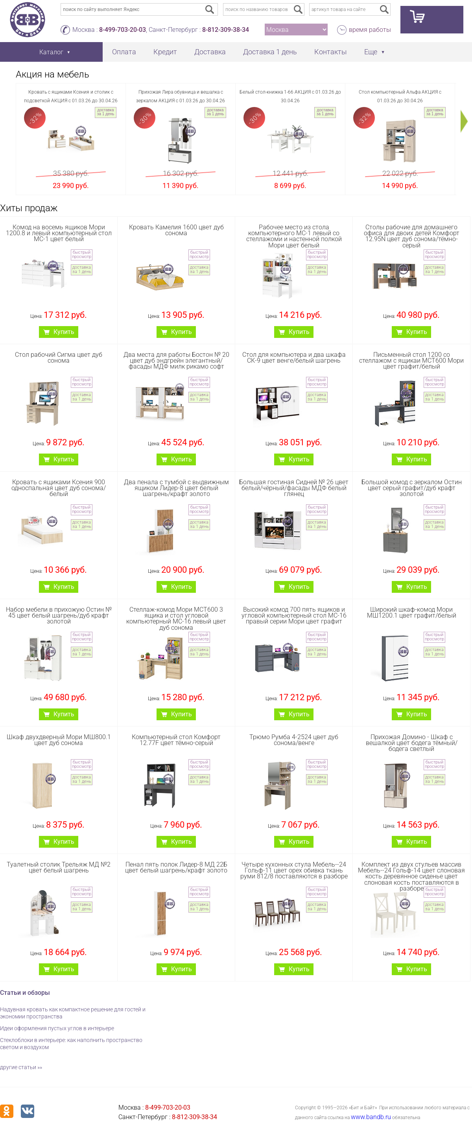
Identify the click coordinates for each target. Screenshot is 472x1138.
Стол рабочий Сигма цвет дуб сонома (58, 357)
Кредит (165, 52)
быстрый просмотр (81, 254)
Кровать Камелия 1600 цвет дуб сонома (176, 230)
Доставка (210, 52)
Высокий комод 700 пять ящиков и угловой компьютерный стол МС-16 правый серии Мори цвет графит (294, 615)
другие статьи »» (21, 1067)
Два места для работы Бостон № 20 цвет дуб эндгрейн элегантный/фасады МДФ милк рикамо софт (176, 360)
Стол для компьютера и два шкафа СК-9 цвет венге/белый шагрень (294, 357)
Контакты (330, 52)
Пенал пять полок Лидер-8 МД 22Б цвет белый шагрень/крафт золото (176, 867)
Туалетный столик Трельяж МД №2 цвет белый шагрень (59, 867)
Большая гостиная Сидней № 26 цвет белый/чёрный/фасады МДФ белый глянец (293, 488)
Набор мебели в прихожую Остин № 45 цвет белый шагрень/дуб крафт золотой (59, 615)
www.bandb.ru (371, 1117)
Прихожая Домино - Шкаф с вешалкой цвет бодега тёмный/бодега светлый (411, 743)
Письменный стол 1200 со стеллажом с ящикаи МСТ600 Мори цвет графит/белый (411, 360)
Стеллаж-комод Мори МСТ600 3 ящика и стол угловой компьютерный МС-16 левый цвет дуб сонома (176, 618)
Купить (63, 332)
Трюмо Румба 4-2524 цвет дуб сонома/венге (293, 740)
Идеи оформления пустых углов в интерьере (57, 1028)
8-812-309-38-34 (225, 29)
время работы (370, 29)
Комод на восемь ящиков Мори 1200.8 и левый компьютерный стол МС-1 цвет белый (59, 233)
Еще (370, 52)
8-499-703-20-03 (122, 29)
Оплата (124, 52)
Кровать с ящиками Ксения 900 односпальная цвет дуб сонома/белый (58, 488)
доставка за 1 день (105, 112)
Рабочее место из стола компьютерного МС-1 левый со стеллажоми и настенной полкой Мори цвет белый (294, 236)
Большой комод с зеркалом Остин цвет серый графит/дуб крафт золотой (411, 488)
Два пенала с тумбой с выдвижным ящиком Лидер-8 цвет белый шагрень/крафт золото (176, 488)
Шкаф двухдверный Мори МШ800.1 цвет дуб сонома (59, 740)
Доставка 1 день (270, 52)
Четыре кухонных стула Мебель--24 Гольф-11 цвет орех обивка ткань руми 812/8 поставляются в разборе (294, 870)
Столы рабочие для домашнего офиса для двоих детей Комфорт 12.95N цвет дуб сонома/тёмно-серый (411, 236)
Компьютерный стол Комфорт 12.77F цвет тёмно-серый (176, 740)
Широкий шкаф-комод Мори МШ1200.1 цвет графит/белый (411, 612)
